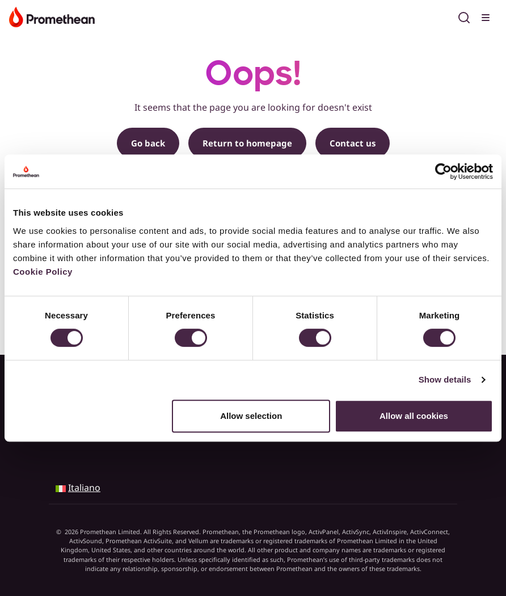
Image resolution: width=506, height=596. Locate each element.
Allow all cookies (414, 416)
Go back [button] (148, 143)
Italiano (84, 487)
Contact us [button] (353, 143)
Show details (445, 379)
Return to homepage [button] (247, 143)
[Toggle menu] (487, 16)
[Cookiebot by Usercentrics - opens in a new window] (443, 171)
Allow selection (251, 416)
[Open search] (464, 16)
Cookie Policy (43, 271)
